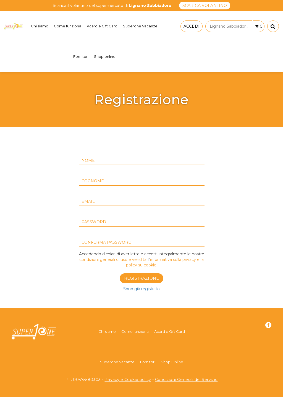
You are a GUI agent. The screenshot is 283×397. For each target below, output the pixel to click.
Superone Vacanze (140, 26)
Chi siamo (39, 26)
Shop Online (172, 362)
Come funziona (67, 26)
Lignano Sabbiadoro (230, 26)
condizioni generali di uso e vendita (112, 259)
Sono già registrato (141, 288)
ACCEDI (192, 26)
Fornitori (80, 56)
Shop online (105, 56)
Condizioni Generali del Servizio (186, 379)
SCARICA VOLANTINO (204, 5)
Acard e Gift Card (102, 26)
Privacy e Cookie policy (127, 379)
